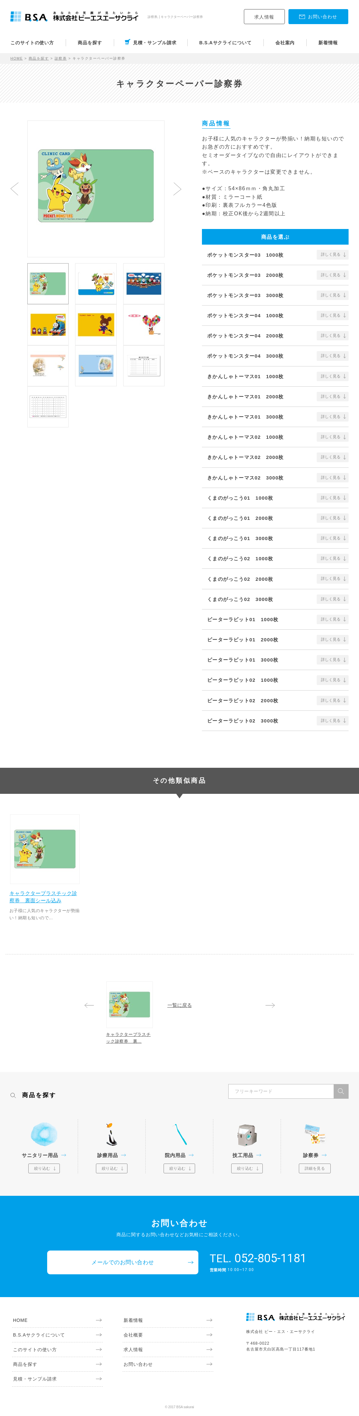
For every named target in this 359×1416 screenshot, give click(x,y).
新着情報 (328, 42)
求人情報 (264, 17)
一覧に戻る (179, 1004)
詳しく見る (330, 254)
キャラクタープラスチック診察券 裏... (130, 1038)
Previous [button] (14, 188)
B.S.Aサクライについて (225, 42)
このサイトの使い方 (32, 42)
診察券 (61, 58)
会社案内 (285, 42)
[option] (96, 186)
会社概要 (132, 1337)
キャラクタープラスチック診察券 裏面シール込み (44, 895)
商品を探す (90, 42)
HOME (16, 58)
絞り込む (42, 1170)
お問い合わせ (137, 1367)
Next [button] (177, 188)
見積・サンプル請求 (155, 42)
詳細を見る (315, 1170)
